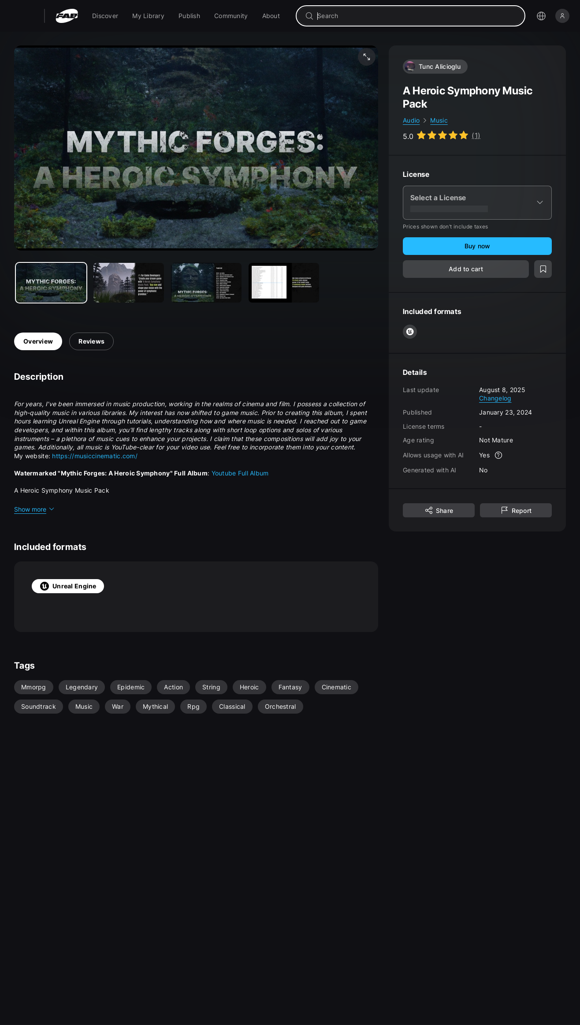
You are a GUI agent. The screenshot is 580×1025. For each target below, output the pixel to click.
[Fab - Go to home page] (67, 16)
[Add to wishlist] (543, 269)
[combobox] (416, 15)
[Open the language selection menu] (541, 16)
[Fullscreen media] (367, 57)
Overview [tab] (38, 341)
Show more (34, 509)
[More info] (498, 455)
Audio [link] (411, 120)
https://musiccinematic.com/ (95, 456)
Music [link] (438, 120)
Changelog (495, 398)
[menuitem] (105, 16)
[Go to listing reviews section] (441, 135)
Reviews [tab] (91, 341)
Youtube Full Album (240, 473)
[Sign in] (562, 16)
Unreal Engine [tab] (68, 586)
